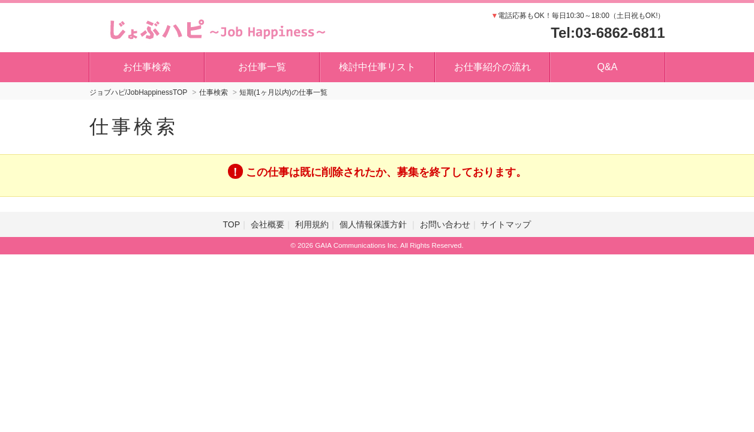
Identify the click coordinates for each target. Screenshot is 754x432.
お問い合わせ (445, 224)
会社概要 (267, 224)
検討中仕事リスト (377, 67)
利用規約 (312, 224)
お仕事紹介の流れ (492, 67)
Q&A (607, 67)
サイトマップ (505, 224)
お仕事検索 (147, 67)
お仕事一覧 (262, 67)
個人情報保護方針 (374, 224)
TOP (232, 224)
